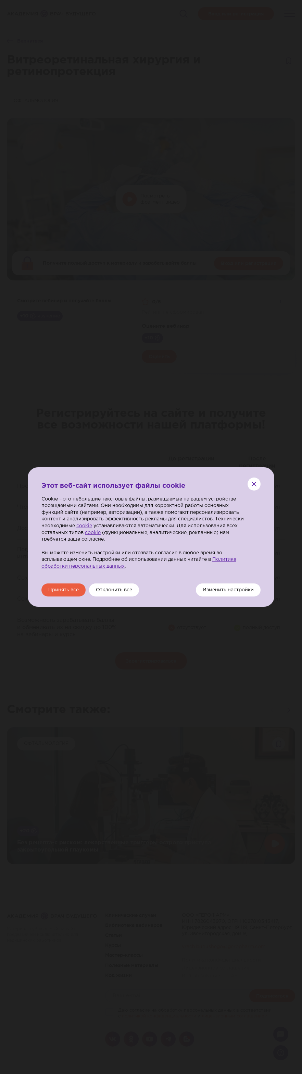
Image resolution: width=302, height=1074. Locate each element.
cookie (84, 526)
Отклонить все (114, 590)
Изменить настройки (228, 590)
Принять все (63, 590)
